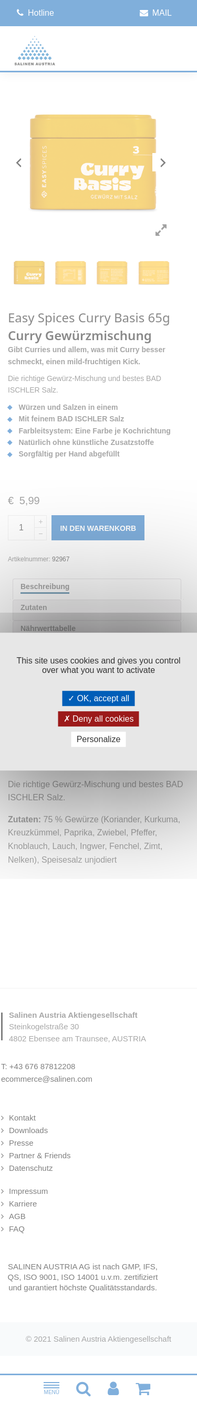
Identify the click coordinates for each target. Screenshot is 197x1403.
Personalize (99, 739)
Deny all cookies (99, 718)
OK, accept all (98, 698)
